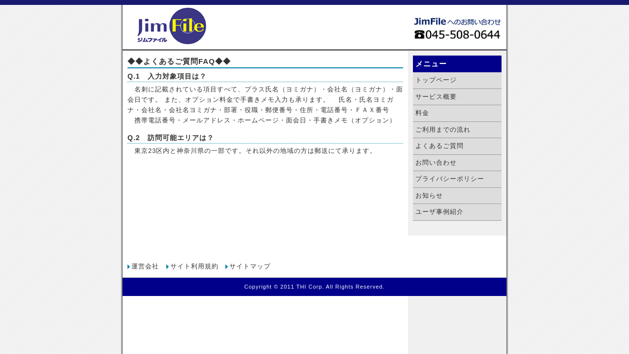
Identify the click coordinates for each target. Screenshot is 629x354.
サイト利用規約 (194, 266)
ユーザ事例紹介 (439, 211)
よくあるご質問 (439, 145)
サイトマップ (250, 266)
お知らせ (429, 195)
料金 (422, 113)
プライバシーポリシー (449, 178)
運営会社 (145, 266)
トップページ (436, 80)
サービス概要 (436, 96)
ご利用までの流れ (443, 129)
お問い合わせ (436, 162)
